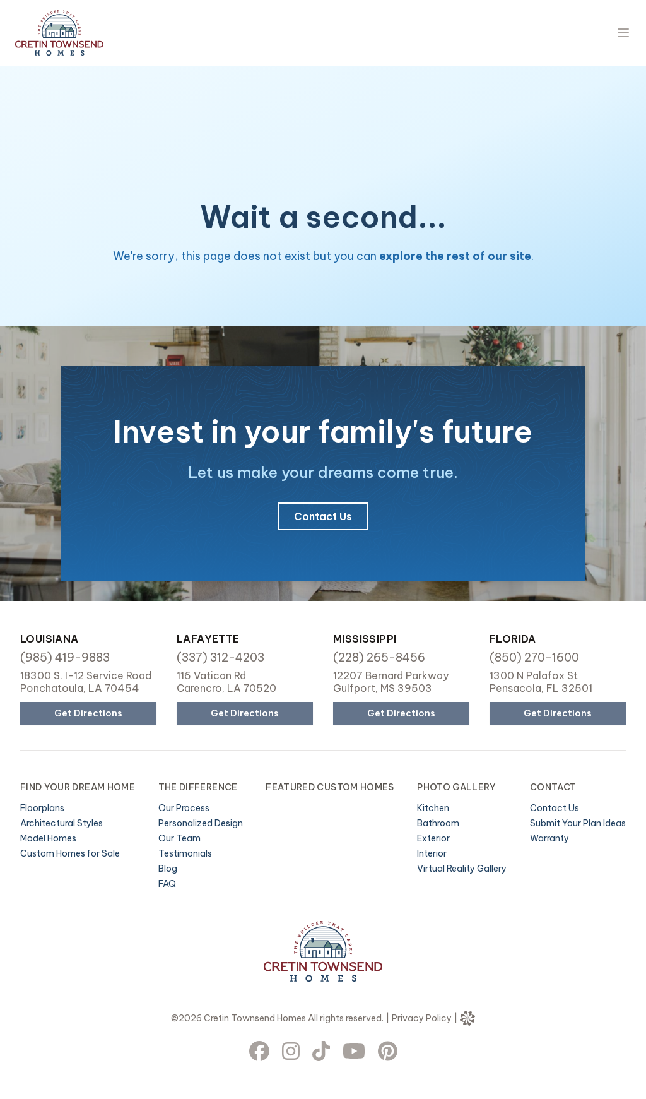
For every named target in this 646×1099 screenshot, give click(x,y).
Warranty (549, 838)
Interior (432, 853)
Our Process (183, 808)
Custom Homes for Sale (70, 853)
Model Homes (48, 838)
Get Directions (88, 713)
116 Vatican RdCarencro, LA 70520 (226, 681)
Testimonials (185, 853)
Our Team (179, 838)
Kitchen (433, 808)
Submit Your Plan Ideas (578, 823)
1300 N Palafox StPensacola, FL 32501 (541, 681)
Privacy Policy (422, 1018)
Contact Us (323, 516)
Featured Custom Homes (330, 787)
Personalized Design (200, 823)
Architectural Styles (61, 823)
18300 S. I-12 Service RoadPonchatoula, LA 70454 (85, 681)
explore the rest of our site (455, 256)
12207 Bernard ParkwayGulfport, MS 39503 (391, 681)
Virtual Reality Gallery (462, 868)
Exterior (433, 838)
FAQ (167, 883)
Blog (167, 868)
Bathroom (438, 823)
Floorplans (42, 808)
